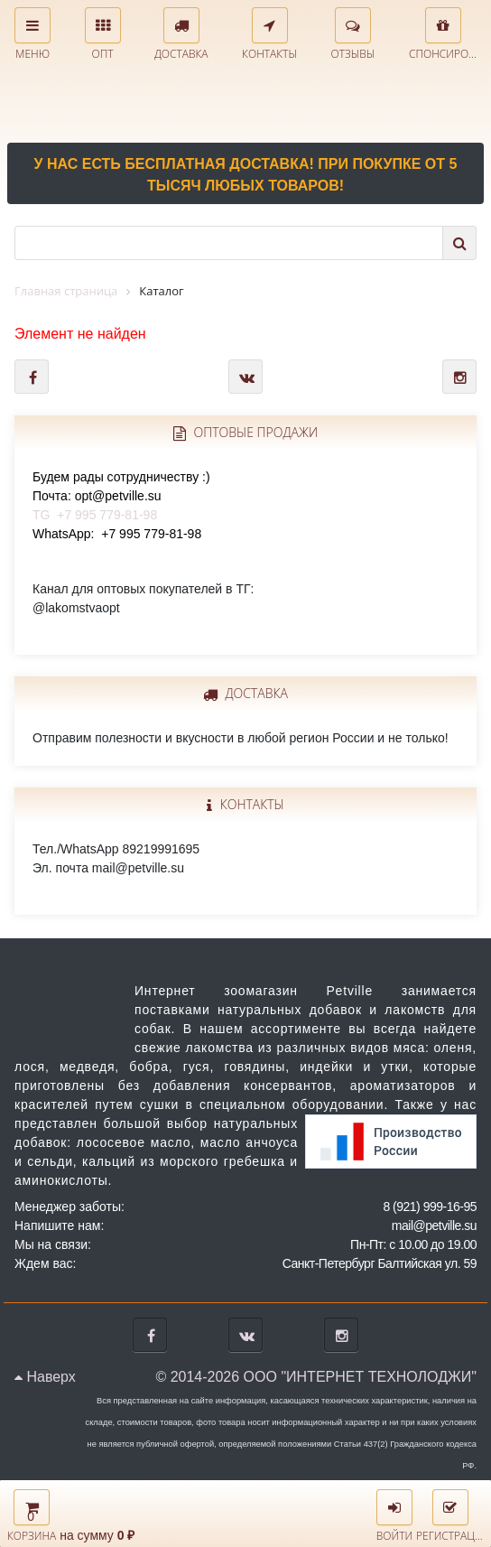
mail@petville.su (434, 1225)
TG (121, 496)
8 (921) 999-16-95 (430, 1206)
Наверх (45, 1376)
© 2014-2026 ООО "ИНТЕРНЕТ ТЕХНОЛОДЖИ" (316, 1376)
